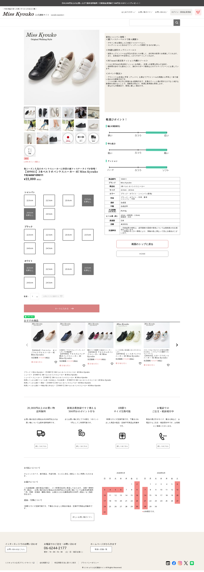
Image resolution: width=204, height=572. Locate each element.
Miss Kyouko (38, 374)
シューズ (27, 376)
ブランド (27, 374)
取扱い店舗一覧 (101, 551)
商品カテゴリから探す (33, 23)
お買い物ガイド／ (145, 12)
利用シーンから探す (52, 23)
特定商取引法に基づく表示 (65, 564)
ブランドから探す (70, 23)
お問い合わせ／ (161, 12)
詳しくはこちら (41, 448)
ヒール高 (44, 382)
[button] (27, 347)
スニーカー (37, 379)
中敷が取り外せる (47, 387)
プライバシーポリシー (90, 564)
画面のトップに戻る (142, 245)
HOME (142, 255)
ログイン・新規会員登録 (181, 12)
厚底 (42, 384)
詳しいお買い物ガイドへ (82, 518)
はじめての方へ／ (129, 12)
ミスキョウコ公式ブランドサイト (18, 564)
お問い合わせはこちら (16, 551)
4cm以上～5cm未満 (56, 382)
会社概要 (43, 564)
